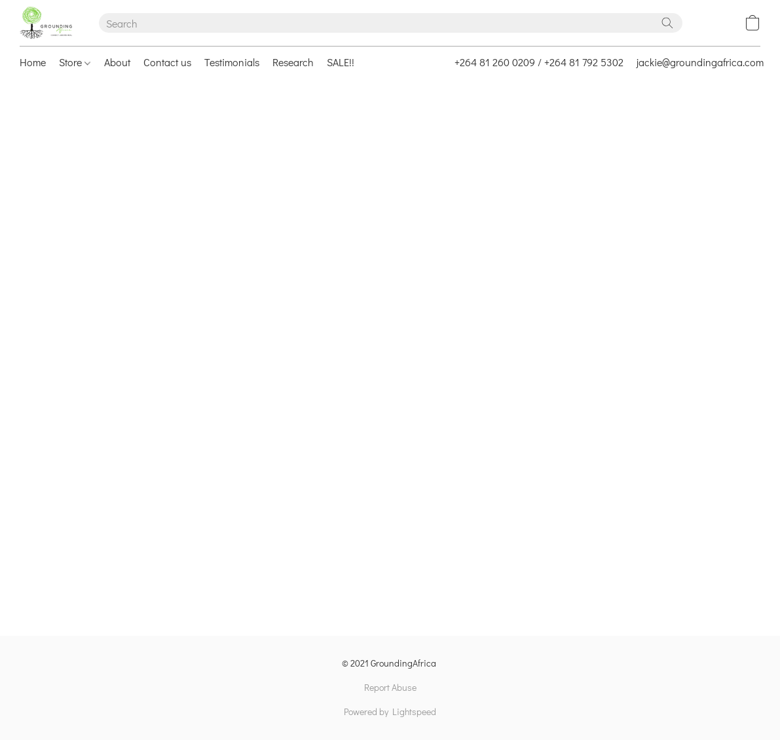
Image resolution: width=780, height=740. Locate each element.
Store (74, 62)
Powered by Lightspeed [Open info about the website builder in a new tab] (390, 711)
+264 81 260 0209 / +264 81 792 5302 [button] (539, 62)
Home (33, 62)
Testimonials (231, 62)
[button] (46, 23)
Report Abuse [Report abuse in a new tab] (390, 687)
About (117, 62)
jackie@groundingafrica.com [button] (700, 62)
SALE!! (340, 62)
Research (293, 62)
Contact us (167, 62)
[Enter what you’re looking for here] (390, 23)
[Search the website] (667, 23)
